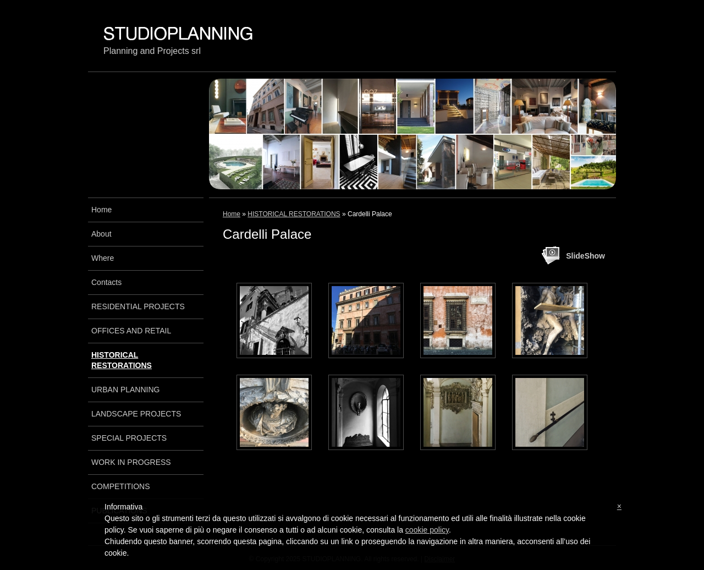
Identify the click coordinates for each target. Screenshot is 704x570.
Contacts (106, 282)
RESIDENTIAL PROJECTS (138, 306)
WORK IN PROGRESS (131, 462)
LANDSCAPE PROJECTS (136, 413)
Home (231, 214)
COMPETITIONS (120, 486)
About (101, 233)
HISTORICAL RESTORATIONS (294, 214)
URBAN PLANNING (125, 389)
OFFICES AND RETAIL (131, 330)
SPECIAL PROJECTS (129, 438)
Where (102, 258)
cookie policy (427, 529)
